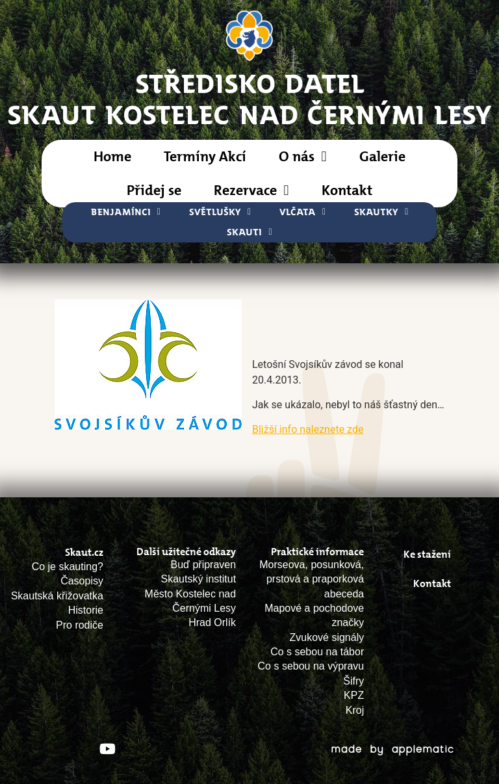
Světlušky (220, 212)
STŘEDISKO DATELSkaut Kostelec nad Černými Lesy (250, 98)
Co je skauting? (67, 566)
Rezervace (251, 190)
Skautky (381, 212)
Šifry (353, 680)
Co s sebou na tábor (317, 651)
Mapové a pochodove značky (314, 615)
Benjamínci (125, 212)
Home (112, 156)
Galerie (382, 156)
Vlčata (302, 212)
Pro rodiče (79, 625)
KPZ (354, 695)
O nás (302, 156)
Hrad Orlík (212, 622)
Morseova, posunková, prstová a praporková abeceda (311, 579)
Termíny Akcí (205, 156)
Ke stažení (427, 554)
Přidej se (154, 190)
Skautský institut (199, 578)
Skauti (249, 232)
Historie (85, 610)
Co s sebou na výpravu (311, 666)
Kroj (355, 710)
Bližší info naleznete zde (307, 429)
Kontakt (347, 190)
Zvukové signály (327, 637)
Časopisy (81, 580)
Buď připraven (204, 564)
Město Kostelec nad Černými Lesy (191, 601)
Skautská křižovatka (57, 595)
